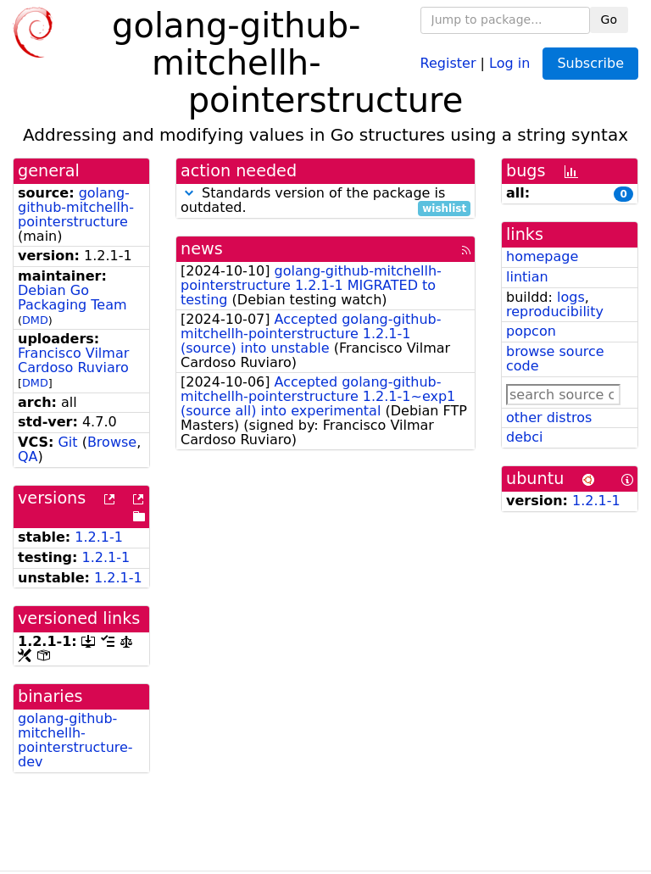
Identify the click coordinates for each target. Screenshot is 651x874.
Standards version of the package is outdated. (325, 200)
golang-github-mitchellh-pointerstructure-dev (75, 739)
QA (28, 456)
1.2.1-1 (99, 537)
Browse (111, 442)
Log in (509, 62)
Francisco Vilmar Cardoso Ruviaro (73, 360)
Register (448, 62)
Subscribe (590, 63)
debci (524, 437)
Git (67, 442)
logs (571, 297)
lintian (527, 277)
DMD (35, 320)
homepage (542, 256)
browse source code (555, 358)
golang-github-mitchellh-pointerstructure (76, 207)
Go (609, 19)
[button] (189, 193)
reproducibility (555, 311)
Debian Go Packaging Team (72, 297)
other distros (549, 417)
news (202, 249)
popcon (531, 331)
